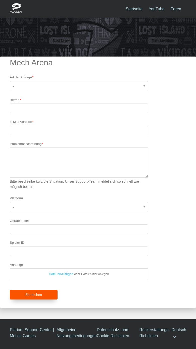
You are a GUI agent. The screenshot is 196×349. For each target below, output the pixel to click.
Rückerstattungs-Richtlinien (154, 333)
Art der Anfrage (21, 77)
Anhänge (16, 265)
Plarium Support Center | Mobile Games (32, 333)
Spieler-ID (17, 242)
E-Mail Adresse (21, 122)
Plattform (16, 198)
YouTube (157, 9)
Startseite (134, 9)
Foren (176, 9)
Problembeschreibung (25, 144)
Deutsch (178, 330)
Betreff (14, 100)
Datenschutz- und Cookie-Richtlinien (113, 333)
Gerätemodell (19, 221)
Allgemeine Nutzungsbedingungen (77, 333)
